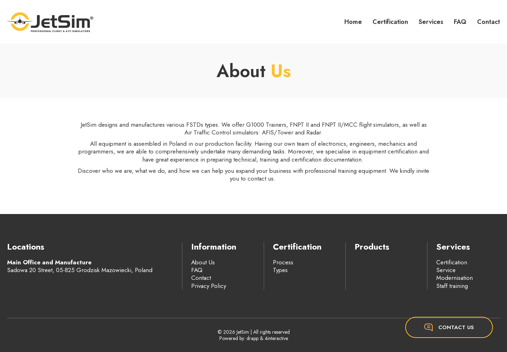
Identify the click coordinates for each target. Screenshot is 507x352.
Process (283, 262)
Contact (488, 21)
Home (353, 21)
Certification (390, 21)
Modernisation (454, 278)
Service (446, 270)
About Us (203, 262)
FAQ (460, 21)
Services (431, 21)
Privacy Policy (208, 286)
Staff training (452, 286)
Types (280, 270)
